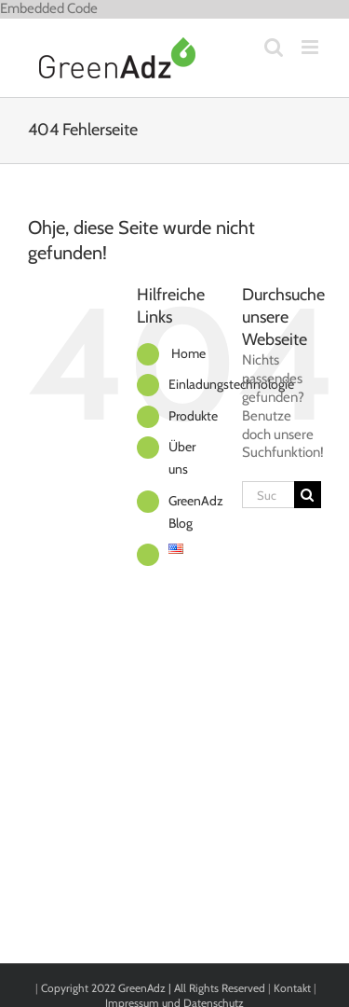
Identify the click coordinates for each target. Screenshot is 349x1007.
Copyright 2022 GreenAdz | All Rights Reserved (154, 988)
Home (187, 353)
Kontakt (292, 988)
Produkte (193, 415)
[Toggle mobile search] (273, 47)
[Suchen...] (268, 494)
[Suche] (307, 494)
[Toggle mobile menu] (311, 47)
